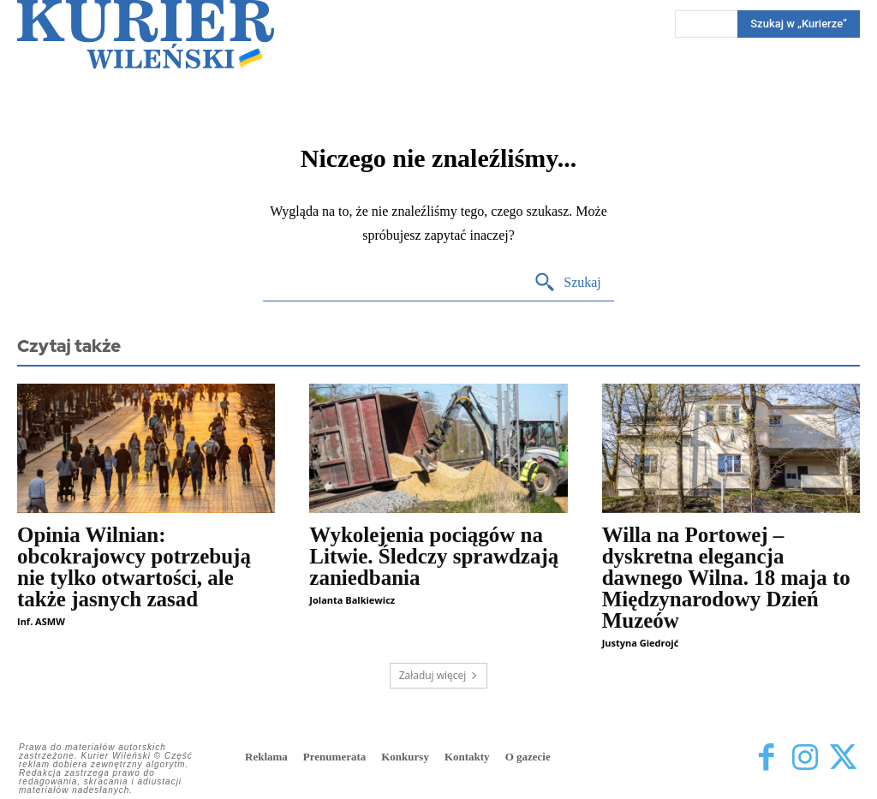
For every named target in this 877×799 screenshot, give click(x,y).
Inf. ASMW (41, 621)
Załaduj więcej (439, 675)
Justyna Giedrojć (640, 642)
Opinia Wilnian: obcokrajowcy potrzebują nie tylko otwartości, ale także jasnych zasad (134, 567)
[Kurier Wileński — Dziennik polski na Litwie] (145, 34)
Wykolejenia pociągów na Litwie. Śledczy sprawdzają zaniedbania (433, 556)
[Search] (567, 283)
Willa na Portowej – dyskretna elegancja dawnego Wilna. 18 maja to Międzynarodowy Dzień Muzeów (726, 577)
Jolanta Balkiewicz (352, 599)
